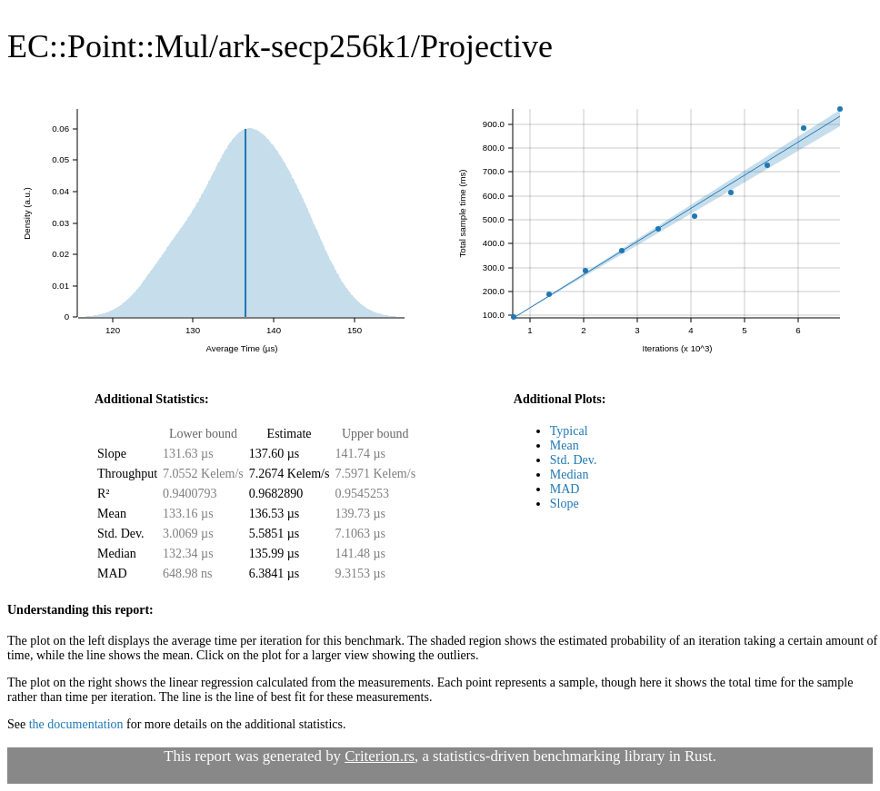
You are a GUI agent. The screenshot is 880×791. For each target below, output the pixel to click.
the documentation (76, 724)
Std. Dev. (573, 460)
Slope (564, 503)
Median (569, 474)
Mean (564, 445)
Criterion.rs (380, 756)
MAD (565, 489)
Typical (569, 431)
